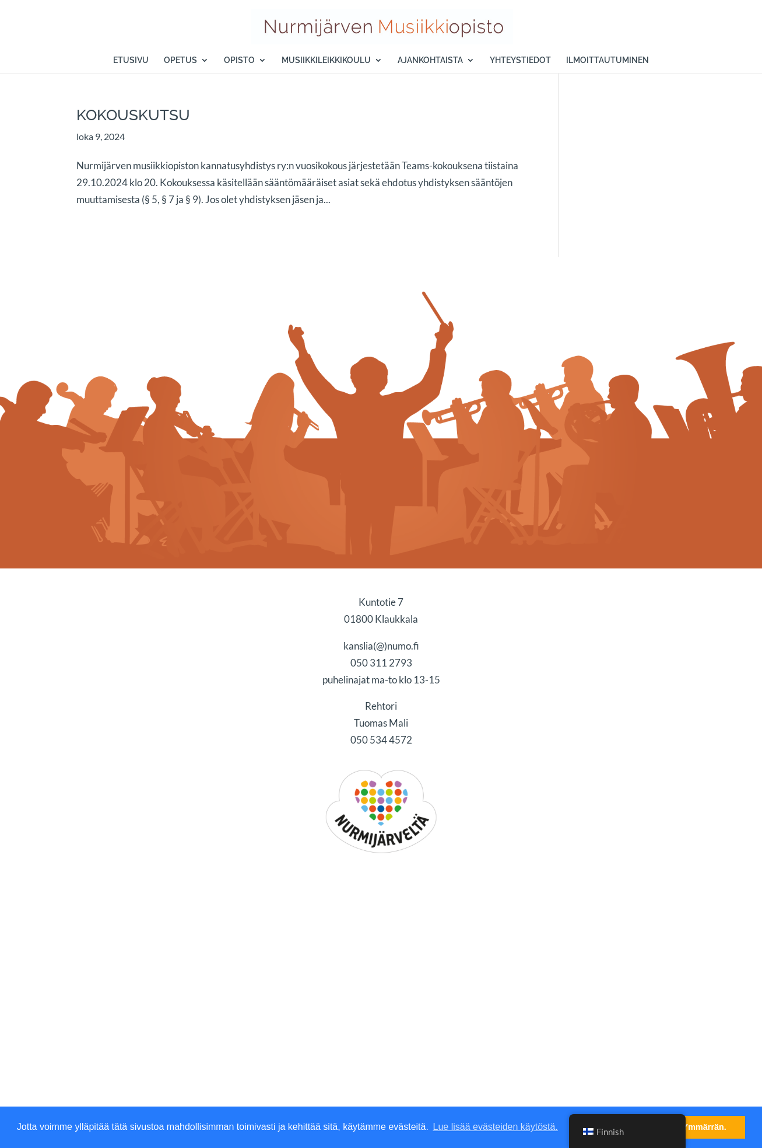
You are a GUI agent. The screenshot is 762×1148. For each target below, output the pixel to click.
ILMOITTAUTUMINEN (607, 60)
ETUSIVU (131, 60)
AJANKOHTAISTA (430, 60)
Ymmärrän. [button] (704, 1127)
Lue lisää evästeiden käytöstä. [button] (495, 1127)
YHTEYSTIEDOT (520, 60)
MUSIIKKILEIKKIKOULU (326, 60)
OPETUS (180, 60)
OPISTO (239, 60)
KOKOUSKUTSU (133, 115)
